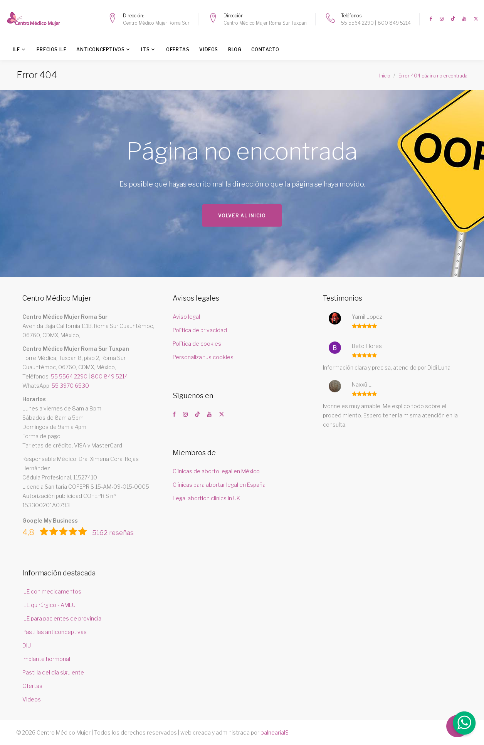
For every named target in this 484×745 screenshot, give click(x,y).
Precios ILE (52, 49)
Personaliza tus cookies (203, 357)
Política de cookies (197, 343)
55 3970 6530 (70, 385)
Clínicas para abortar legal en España (219, 484)
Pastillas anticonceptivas (54, 632)
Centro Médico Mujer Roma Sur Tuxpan (265, 23)
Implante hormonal (46, 659)
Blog (234, 49)
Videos (208, 49)
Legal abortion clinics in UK (206, 498)
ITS (145, 49)
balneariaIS (274, 732)
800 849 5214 (394, 23)
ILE (16, 49)
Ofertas (177, 49)
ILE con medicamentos (51, 591)
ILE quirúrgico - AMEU (49, 605)
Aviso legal (186, 316)
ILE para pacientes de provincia (61, 618)
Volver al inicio (242, 216)
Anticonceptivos (100, 49)
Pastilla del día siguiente (53, 672)
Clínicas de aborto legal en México (216, 471)
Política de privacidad (200, 330)
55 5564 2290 (357, 23)
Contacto (265, 49)
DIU (26, 645)
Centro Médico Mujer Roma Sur (156, 23)
